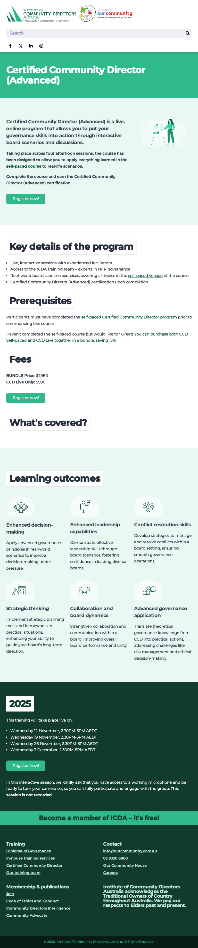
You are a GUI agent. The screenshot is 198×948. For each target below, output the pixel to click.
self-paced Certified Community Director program (129, 317)
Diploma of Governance (28, 851)
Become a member (70, 818)
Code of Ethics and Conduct (32, 901)
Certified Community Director (34, 865)
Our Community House (125, 865)
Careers (110, 872)
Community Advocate (26, 915)
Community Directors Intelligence (38, 908)
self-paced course (23, 166)
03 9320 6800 (115, 858)
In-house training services (30, 858)
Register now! (26, 198)
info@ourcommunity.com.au (130, 851)
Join (10, 894)
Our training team (23, 872)
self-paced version (145, 275)
